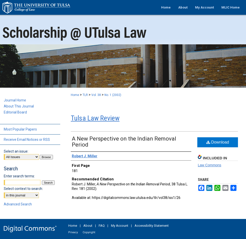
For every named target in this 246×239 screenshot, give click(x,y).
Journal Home (15, 100)
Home (75, 95)
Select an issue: (16, 151)
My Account (119, 225)
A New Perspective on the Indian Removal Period (124, 142)
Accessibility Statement (152, 225)
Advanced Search (18, 204)
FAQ (102, 225)
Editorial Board (15, 112)
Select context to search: (23, 189)
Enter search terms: (19, 176)
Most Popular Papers (20, 129)
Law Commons (209, 165)
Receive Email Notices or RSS (27, 140)
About (87, 225)
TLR (85, 95)
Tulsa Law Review (95, 118)
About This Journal (19, 106)
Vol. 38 (96, 95)
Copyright (89, 232)
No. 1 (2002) (112, 95)
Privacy (73, 232)
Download (217, 142)
